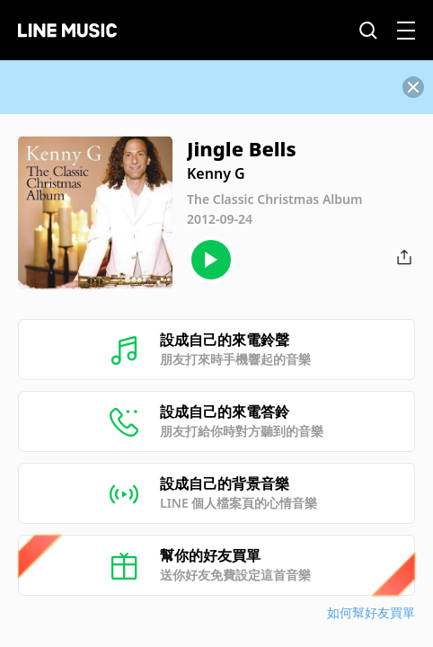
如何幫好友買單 (371, 612)
